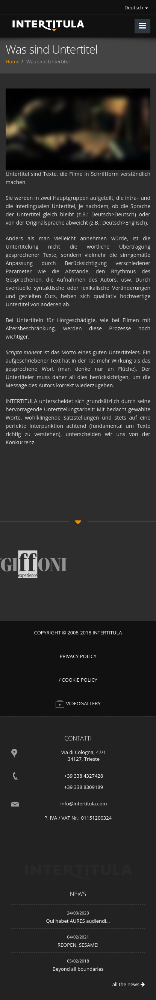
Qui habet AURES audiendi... (78, 921)
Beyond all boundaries (78, 969)
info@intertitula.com (83, 803)
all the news (128, 984)
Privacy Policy (77, 656)
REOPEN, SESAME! (78, 945)
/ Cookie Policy (78, 679)
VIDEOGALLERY (77, 703)
